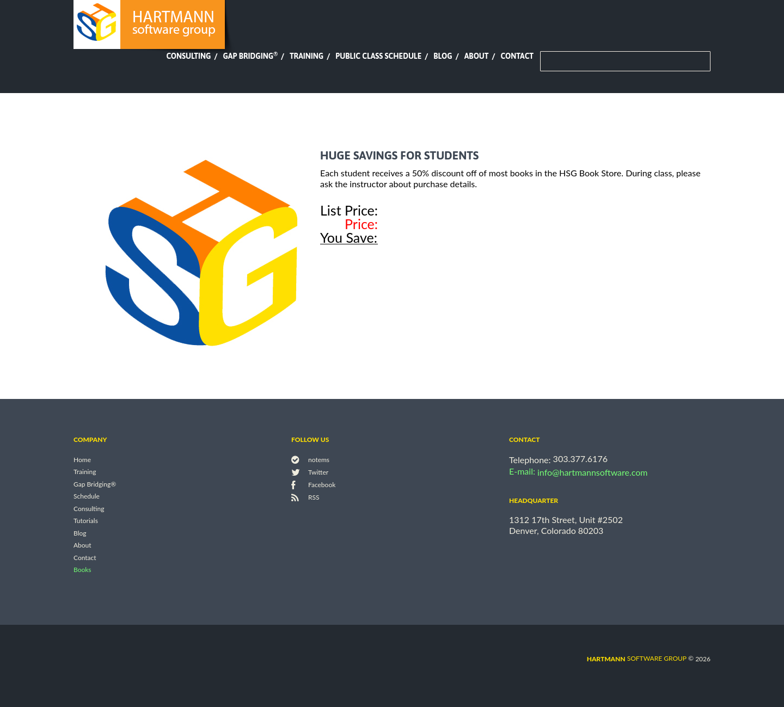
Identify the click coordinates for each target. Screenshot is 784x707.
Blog (442, 56)
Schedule (87, 497)
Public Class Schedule (378, 56)
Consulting (188, 56)
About (476, 56)
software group (637, 658)
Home (82, 460)
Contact (517, 56)
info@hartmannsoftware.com (592, 472)
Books (82, 570)
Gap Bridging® (95, 484)
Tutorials (86, 521)
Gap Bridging (250, 56)
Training (306, 56)
